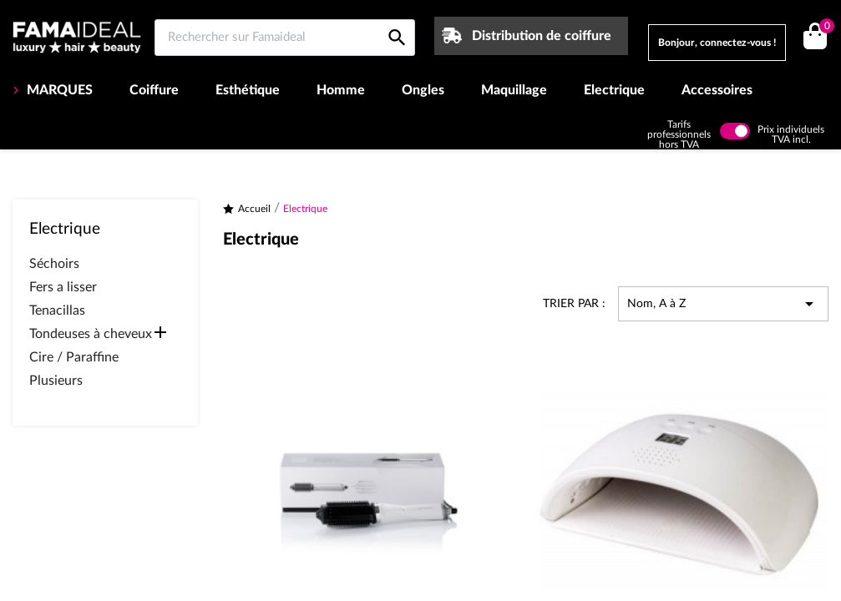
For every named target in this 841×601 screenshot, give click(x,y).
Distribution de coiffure (541, 36)
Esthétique (247, 90)
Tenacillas (57, 310)
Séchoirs (54, 263)
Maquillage (514, 90)
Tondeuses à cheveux (90, 334)
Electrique (614, 90)
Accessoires (716, 90)
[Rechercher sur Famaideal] (285, 37)
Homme (341, 90)
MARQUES (58, 90)
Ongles (423, 90)
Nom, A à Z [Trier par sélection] (723, 304)
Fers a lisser (63, 287)
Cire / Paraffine (74, 357)
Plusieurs (56, 380)
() (823, 28)
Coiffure (154, 90)
